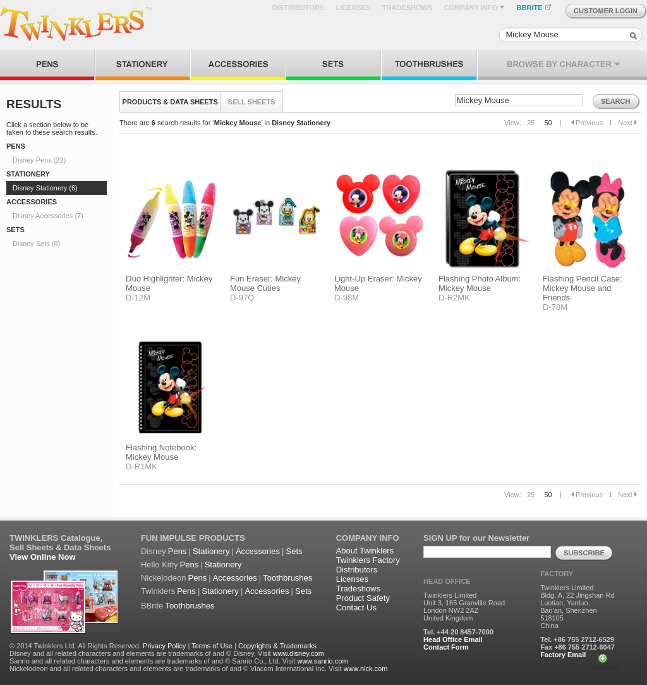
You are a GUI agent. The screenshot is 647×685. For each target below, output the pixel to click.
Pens (177, 551)
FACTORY (556, 573)
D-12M (138, 297)
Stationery (211, 551)
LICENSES (353, 7)
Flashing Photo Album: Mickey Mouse (479, 283)
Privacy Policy (164, 646)
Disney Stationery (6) (45, 188)
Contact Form (446, 647)
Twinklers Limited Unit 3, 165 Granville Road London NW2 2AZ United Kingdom (464, 606)
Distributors (357, 569)
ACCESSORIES (31, 202)
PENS (15, 146)
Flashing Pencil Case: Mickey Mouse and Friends (582, 288)
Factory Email (563, 654)
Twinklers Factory (368, 560)
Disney (153, 551)
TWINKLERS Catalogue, (55, 538)
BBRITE (534, 7)
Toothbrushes (287, 578)
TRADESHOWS (407, 7)
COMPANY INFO (474, 7)
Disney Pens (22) (39, 160)
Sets (294, 551)
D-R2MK (454, 297)
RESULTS (33, 104)
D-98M (346, 297)
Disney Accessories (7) (48, 215)
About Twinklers (365, 550)
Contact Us (356, 607)
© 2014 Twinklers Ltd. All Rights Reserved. (75, 646)
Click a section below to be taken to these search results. (51, 128)
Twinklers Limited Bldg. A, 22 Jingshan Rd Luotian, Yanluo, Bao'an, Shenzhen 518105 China (577, 606)
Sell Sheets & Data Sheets (60, 547)
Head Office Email (453, 639)
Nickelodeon (163, 578)
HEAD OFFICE (447, 581)
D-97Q (242, 297)
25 (531, 123)
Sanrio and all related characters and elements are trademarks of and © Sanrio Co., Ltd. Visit (152, 661)
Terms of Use (212, 646)
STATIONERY (28, 174)
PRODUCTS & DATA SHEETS (170, 102)
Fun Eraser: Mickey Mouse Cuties (265, 283)
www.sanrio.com (322, 661)
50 (548, 123)
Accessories (258, 551)
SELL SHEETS (251, 102)
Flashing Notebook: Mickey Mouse (161, 452)
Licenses (352, 579)
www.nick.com (366, 668)
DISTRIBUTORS (298, 7)
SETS (15, 229)
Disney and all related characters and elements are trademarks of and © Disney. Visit (140, 653)
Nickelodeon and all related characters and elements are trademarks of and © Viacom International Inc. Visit (175, 668)
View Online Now (42, 557)
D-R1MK (141, 466)
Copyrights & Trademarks (277, 646)
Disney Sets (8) (36, 243)
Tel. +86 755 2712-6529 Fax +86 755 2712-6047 (577, 643)
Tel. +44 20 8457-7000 (458, 632)
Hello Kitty (159, 564)
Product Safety (363, 598)
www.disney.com (298, 653)
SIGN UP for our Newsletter (476, 538)
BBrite (152, 605)
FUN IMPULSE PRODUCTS (193, 538)
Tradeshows (358, 588)
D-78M (555, 307)
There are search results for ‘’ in (224, 123)
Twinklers (158, 591)
